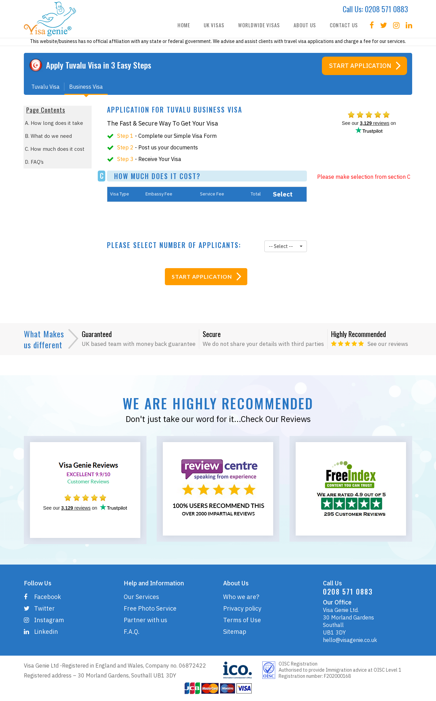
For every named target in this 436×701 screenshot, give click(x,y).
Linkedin (41, 632)
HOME (183, 25)
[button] (285, 246)
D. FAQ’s (34, 162)
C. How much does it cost (54, 149)
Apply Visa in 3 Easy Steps (98, 65)
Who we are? (241, 597)
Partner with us (145, 620)
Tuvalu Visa (45, 89)
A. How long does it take (54, 123)
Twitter (39, 608)
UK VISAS (214, 25)
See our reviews (388, 344)
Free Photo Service (150, 608)
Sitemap (234, 632)
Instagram (44, 620)
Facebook (42, 597)
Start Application (360, 66)
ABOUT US (305, 25)
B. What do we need (48, 136)
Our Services (141, 597)
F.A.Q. (132, 632)
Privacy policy (242, 608)
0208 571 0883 (386, 8)
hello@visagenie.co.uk (350, 640)
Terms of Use (242, 620)
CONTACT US (344, 25)
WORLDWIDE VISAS (259, 25)
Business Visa (86, 89)
